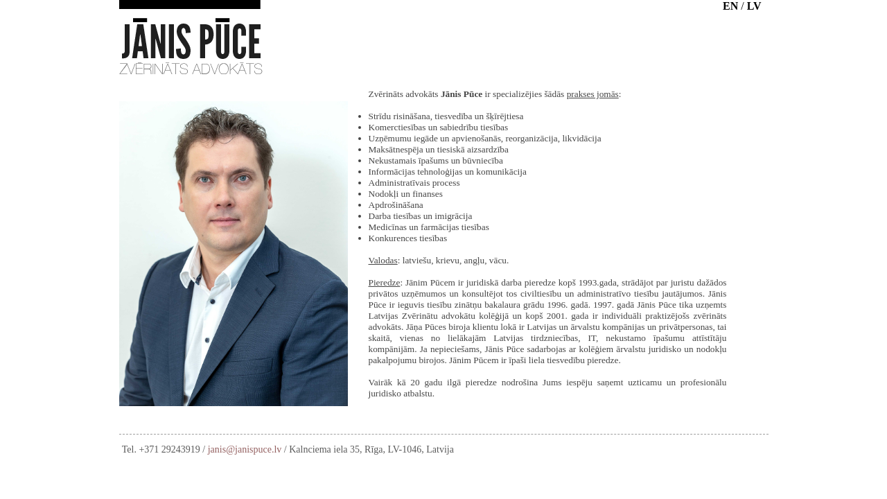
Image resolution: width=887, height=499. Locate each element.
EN (730, 6)
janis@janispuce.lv (245, 449)
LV (754, 6)
